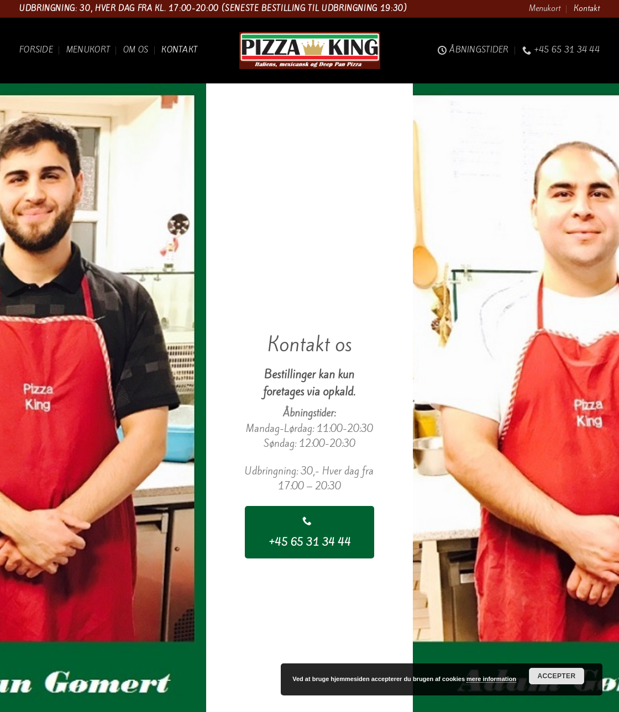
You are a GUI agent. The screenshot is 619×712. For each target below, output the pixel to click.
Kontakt (587, 8)
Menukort (544, 8)
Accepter (557, 676)
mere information (491, 679)
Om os (135, 49)
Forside (36, 49)
